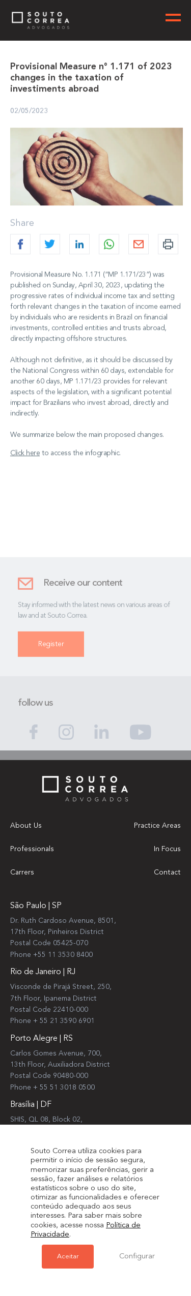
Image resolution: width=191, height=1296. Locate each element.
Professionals (32, 849)
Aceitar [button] (67, 1256)
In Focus (167, 849)
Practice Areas (157, 825)
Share (22, 223)
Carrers (22, 872)
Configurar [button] (137, 1256)
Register (51, 647)
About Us (26, 825)
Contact (167, 872)
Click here (25, 453)
